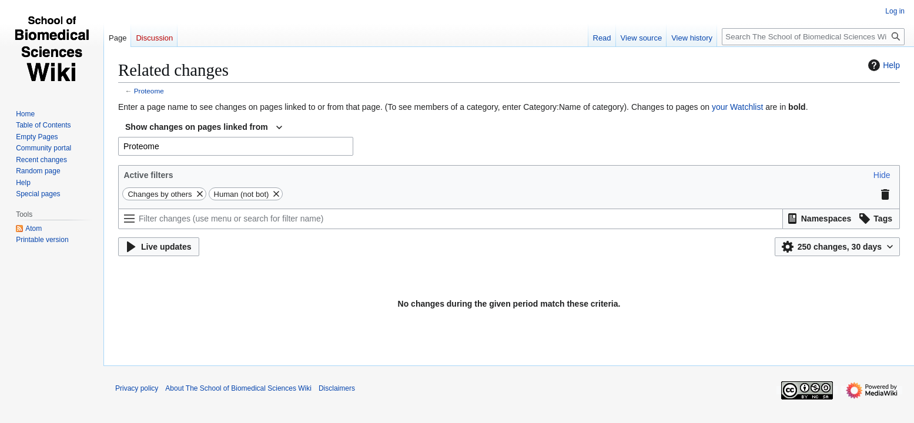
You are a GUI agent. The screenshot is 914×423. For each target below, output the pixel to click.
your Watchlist (737, 107)
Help (882, 65)
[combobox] (203, 127)
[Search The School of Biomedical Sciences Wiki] (813, 36)
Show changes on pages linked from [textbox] (196, 127)
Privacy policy (136, 388)
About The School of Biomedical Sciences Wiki (238, 388)
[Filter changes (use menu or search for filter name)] (450, 219)
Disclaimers (337, 388)
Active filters (148, 175)
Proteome (149, 91)
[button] (882, 175)
